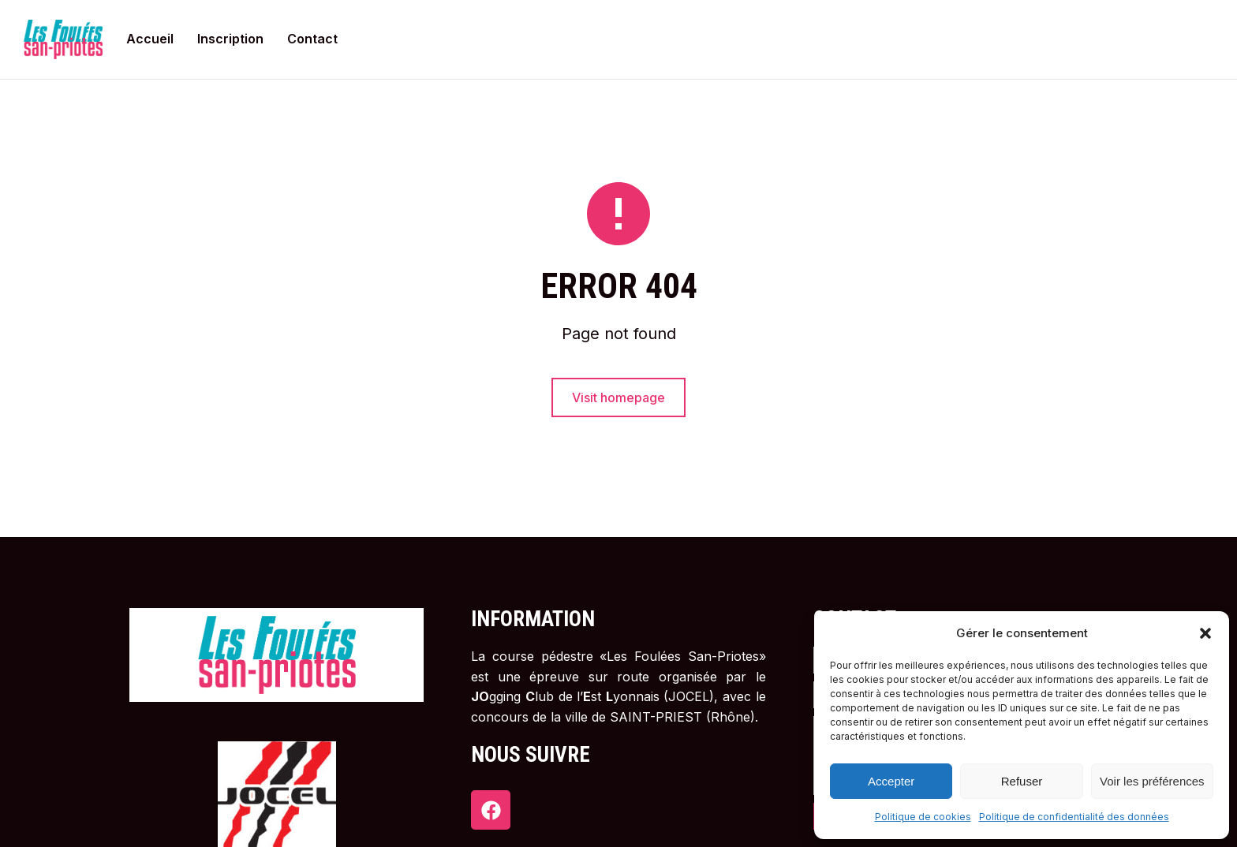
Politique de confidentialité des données (1074, 817)
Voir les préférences (1152, 781)
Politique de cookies (923, 817)
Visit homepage (618, 397)
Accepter (891, 781)
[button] (1205, 633)
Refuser (1022, 781)
